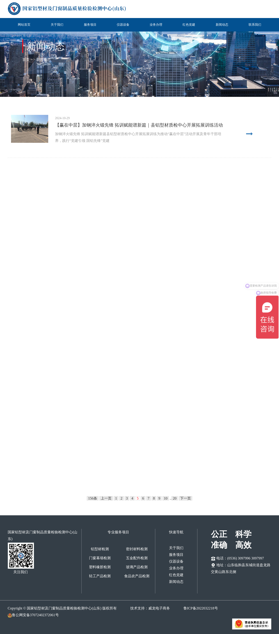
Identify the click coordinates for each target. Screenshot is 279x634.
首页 (26, 59)
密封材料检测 (137, 549)
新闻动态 (222, 24)
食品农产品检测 (136, 576)
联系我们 (255, 24)
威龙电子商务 (159, 608)
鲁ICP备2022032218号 (200, 608)
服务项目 (90, 24)
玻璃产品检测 (137, 567)
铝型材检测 (100, 549)
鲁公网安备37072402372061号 (33, 615)
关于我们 (57, 24)
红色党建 (189, 24)
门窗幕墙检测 (100, 558)
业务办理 (156, 24)
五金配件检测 (137, 558)
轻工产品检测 (100, 576)
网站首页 (24, 24)
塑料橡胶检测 (100, 567)
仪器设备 (123, 24)
